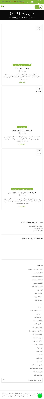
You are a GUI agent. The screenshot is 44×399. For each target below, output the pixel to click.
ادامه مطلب (22, 82)
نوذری (24, 71)
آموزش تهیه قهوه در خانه (35, 270)
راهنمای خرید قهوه (37, 327)
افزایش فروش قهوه (37, 287)
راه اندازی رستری (38, 321)
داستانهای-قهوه (38, 317)
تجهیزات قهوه (39, 297)
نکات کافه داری (38, 375)
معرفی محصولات (38, 372)
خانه (33, 18)
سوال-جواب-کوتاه (37, 341)
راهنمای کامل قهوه (37, 334)
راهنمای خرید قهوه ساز (36, 331)
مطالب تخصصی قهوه (36, 368)
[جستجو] (30, 2)
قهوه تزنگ (40, 348)
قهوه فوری (40, 355)
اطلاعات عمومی (26, 65)
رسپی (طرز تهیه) (18, 65)
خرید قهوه (40, 307)
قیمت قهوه (39, 358)
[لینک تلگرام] (39, 3)
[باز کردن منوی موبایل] (39, 7)
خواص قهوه (39, 314)
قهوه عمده (39, 351)
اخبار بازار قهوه (38, 273)
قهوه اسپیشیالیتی (37, 345)
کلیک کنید (13, 1)
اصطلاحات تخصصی (37, 280)
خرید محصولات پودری (26, 189)
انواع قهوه (40, 290)
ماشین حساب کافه (37, 365)
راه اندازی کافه (38, 324)
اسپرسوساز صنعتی (37, 276)
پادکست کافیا (39, 293)
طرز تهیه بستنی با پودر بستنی (22, 130)
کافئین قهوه (39, 362)
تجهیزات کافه (39, 300)
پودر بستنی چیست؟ (22, 68)
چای (41, 304)
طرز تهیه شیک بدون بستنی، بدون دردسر (22, 192)
